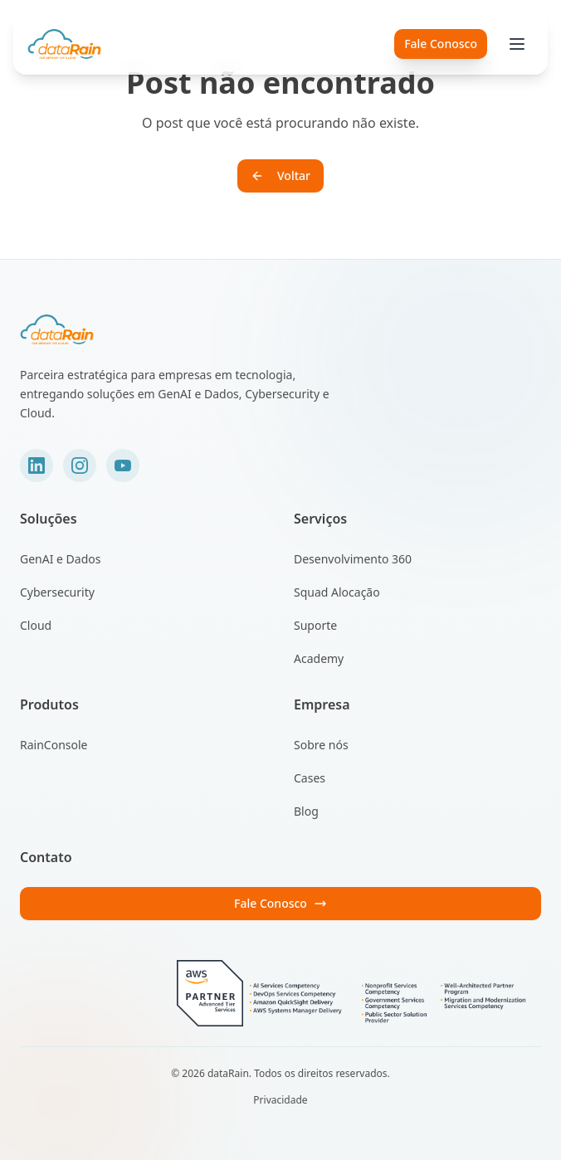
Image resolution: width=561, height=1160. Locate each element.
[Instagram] (79, 465)
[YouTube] (122, 465)
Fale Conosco (280, 903)
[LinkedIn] (36, 465)
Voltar (280, 175)
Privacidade (280, 1100)
